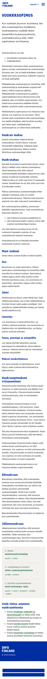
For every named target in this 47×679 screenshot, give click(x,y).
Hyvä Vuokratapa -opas (16, 586)
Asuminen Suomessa (23, 633)
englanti (23, 591)
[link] (8, 4)
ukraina (16, 575)
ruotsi (15, 558)
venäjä (8, 575)
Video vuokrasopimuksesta (19, 570)
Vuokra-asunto (21, 624)
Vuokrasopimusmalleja (16, 554)
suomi (7, 558)
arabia (8, 594)
